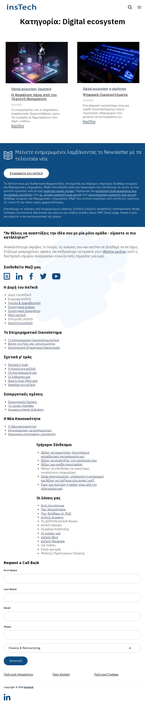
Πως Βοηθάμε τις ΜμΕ (56, 513)
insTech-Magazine (53, 541)
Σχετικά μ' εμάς (18, 365)
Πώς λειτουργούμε (53, 509)
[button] (17, 126)
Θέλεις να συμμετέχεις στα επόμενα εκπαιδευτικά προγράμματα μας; (65, 454)
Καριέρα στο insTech (21, 385)
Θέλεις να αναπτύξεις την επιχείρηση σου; (69, 460)
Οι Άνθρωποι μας (19, 377)
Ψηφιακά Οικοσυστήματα (105, 94)
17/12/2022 (88, 100)
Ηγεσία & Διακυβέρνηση (24, 303)
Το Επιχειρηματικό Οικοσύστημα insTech (33, 340)
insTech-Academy (52, 517)
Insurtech (44, 89)
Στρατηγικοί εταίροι (21, 307)
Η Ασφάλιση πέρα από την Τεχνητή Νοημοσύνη (34, 96)
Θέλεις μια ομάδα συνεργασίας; (62, 464)
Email (7, 608)
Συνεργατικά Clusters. (22, 402)
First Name (10, 570)
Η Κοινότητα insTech (22, 369)
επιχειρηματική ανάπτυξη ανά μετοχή (112, 195)
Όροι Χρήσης (61, 674)
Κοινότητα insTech (20, 323)
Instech (28, 687)
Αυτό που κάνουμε (52, 505)
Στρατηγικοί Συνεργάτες (24, 311)
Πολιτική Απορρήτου (18, 674)
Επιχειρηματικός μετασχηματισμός (30, 430)
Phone (7, 626)
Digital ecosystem (23, 89)
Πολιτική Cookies (106, 674)
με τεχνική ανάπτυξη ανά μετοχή (60, 195)
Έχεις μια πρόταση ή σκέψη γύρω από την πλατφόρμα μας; (69, 486)
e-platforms (117, 88)
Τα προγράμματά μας (22, 373)
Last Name (10, 589)
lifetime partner (114, 251)
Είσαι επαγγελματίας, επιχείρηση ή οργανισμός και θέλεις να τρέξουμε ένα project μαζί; (72, 478)
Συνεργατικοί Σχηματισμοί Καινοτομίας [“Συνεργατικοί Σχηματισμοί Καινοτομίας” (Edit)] (34, 347)
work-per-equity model (58, 191)
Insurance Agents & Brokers (26, 409)
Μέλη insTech (17, 315)
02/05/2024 (16, 104)
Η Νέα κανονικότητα (22, 426)
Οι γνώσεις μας (51, 533)
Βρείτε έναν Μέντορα (23, 381)
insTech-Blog (49, 537)
